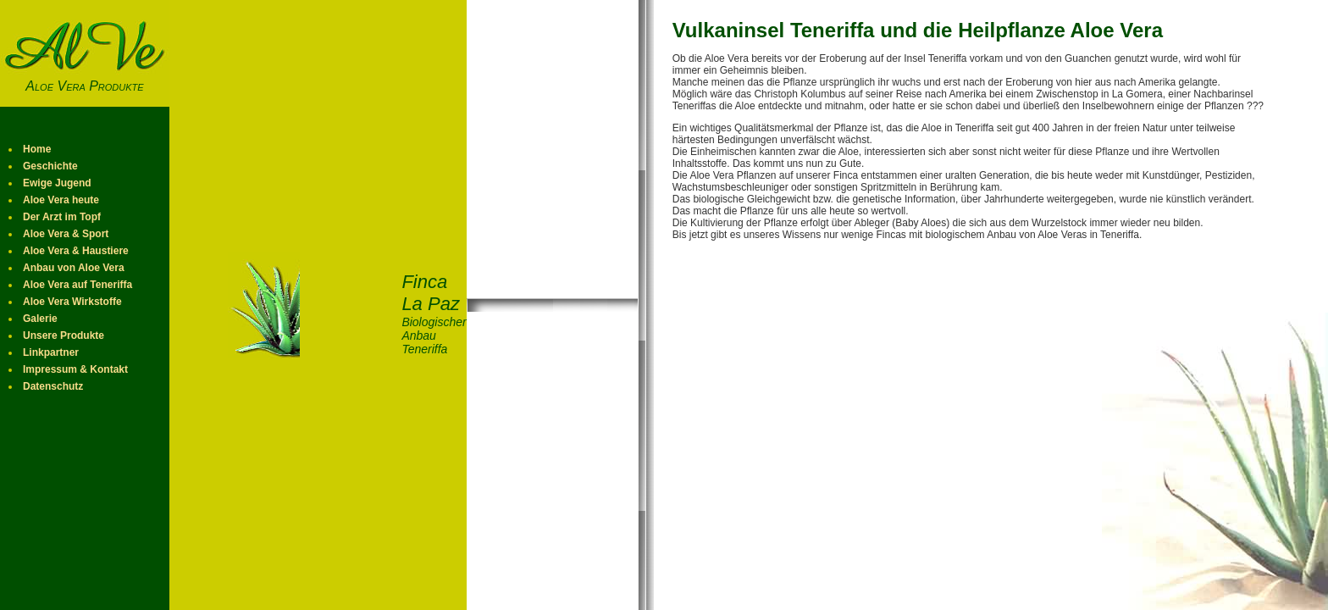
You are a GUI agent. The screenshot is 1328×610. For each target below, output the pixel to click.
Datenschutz (53, 386)
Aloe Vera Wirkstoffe (72, 302)
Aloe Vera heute (61, 200)
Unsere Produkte (63, 335)
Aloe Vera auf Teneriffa (77, 285)
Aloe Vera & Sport (65, 234)
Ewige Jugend (57, 183)
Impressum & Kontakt (75, 369)
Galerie (40, 318)
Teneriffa (947, 58)
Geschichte (50, 166)
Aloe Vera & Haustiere (76, 251)
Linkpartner (51, 352)
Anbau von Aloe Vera (74, 268)
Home (37, 149)
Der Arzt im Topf (62, 217)
